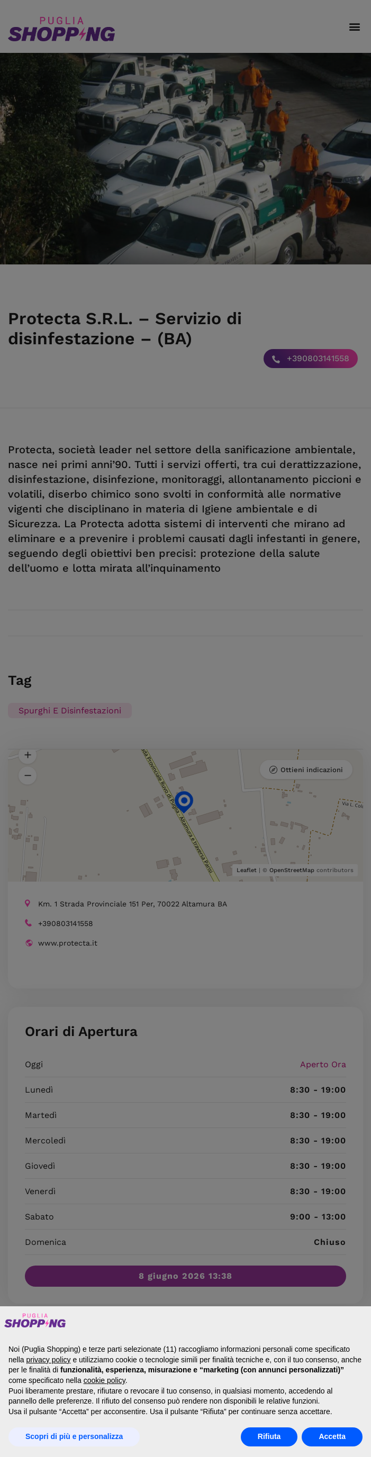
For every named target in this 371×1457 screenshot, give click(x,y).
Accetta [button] (332, 1436)
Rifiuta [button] (269, 1436)
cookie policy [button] (104, 1380)
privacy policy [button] (48, 1359)
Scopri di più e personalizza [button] (74, 1436)
